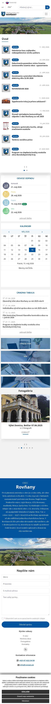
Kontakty (25, 644)
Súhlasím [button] (25, 692)
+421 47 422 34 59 (27, 660)
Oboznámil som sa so (24, 618)
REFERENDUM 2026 (20, 89)
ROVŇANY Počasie (25, 278)
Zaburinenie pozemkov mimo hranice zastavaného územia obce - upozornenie (30, 64)
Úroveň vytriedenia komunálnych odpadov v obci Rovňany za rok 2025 (28, 115)
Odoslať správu (25, 624)
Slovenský (11, 2)
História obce (25, 639)
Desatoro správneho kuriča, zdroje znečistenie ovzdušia (27, 128)
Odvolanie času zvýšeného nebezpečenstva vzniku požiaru (26, 51)
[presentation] (24, 167)
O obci (25, 636)
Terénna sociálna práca (22, 140)
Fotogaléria (25, 641)
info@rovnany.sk (27, 665)
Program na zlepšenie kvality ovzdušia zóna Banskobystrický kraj (29, 153)
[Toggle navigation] (46, 14)
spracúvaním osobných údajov (33, 618)
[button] (24, 170)
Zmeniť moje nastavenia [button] (25, 696)
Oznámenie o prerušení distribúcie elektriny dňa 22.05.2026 (27, 77)
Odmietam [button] (25, 701)
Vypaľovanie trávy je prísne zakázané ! (29, 101)
